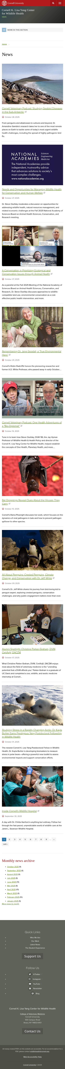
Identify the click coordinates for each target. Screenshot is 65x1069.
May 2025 (11, 886)
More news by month (10, 904)
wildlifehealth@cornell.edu (39, 1051)
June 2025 (11, 882)
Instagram (37, 979)
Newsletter (37, 988)
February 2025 (13, 897)
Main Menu (60, 3)
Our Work (35, 941)
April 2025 (11, 889)
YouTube (37, 984)
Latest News (35, 945)
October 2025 (13, 867)
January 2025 (12, 901)
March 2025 (12, 893)
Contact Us (32, 1031)
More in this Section (15, 30)
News (4, 17)
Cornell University (29, 1065)
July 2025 (11, 878)
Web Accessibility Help (32, 1057)
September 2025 (14, 871)
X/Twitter (37, 974)
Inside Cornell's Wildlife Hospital (20, 811)
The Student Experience (35, 948)
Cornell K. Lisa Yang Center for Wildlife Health (18, 11)
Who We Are (35, 938)
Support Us (32, 956)
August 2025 (12, 874)
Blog (37, 993)
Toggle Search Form (53, 3)
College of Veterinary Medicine (32, 1014)
